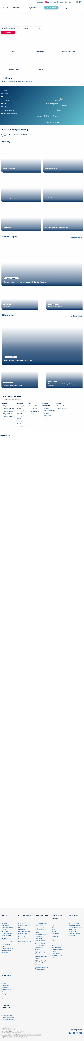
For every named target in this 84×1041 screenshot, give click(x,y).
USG (29, 403)
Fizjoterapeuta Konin (22, 426)
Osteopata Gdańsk (62, 408)
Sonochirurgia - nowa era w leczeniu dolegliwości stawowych (25, 282)
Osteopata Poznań (62, 406)
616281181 (33, 8)
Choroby (7, 304)
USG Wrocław (34, 414)
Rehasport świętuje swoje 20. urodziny (13, 385)
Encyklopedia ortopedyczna (15, 134)
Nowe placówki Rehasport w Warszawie (18, 361)
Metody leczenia (11, 278)
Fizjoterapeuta (19, 403)
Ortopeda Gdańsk (8, 411)
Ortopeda (4, 403)
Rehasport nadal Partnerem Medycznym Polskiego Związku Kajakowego (63, 384)
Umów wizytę (52, 7)
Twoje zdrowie (53, 304)
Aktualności (7, 315)
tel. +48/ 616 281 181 (7, 1031)
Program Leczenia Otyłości (55, 306)
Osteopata (58, 403)
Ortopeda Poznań (8, 406)
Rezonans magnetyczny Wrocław (47, 415)
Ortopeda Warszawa (8, 408)
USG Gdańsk (33, 406)
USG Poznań (33, 408)
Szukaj (10, 33)
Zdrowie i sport (9, 236)
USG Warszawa (34, 411)
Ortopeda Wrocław (8, 414)
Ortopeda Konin (7, 416)
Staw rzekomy (6, 306)
